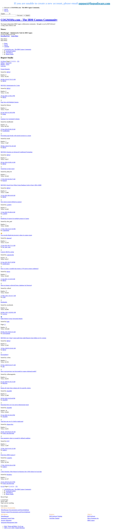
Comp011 (9, 458)
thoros (8, 271)
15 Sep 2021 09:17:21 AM (8, 245)
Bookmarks (4, 302)
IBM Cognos (91, 520)
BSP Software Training (55, 516)
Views (7, 64)
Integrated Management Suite (9, 522)
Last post (3, 66)
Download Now (5, 36)
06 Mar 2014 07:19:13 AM (8, 79)
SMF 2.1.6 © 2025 (9, 528)
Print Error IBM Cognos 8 (8, 455)
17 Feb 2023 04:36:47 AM (8, 179)
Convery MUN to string (7, 252)
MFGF (8, 72)
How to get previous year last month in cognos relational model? (18, 371)
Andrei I (4, 450)
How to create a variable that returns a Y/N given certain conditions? (20, 268)
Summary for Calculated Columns (10, 119)
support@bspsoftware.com (94, 3)
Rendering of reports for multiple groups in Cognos (15, 218)
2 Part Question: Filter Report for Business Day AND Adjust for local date (21, 471)
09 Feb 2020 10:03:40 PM (8, 398)
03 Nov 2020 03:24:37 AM (8, 365)
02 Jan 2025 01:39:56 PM (8, 112)
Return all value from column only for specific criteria (16, 388)
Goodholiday (6, 131)
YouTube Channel (54, 518)
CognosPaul (5, 230)
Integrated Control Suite (7, 518)
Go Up (2, 486)
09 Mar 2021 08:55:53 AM (8, 332)
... (16, 61)
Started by (8, 63)
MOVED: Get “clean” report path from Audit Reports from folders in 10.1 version (23, 338)
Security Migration (6, 520)
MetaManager (5, 516)
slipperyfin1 (10, 424)
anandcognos (6, 264)
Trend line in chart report (7, 168)
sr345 (4, 297)
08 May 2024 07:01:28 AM (8, 146)
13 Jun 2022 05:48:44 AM (8, 212)
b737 (8, 441)
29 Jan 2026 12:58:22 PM (8, 96)
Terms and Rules (12, 526)
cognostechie (10, 255)
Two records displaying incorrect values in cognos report (16, 235)
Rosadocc (9, 474)
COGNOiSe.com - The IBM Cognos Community (29, 19)
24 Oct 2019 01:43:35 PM (8, 482)
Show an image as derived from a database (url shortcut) (16, 285)
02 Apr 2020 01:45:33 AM (8, 381)
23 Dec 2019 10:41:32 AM (8, 448)
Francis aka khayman (8, 433)
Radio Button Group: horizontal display (12, 318)
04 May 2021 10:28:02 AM (8, 312)
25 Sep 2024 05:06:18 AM (8, 129)
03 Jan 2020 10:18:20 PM (8, 415)
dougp (4, 114)
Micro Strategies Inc (93, 518)
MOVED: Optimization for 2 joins (10, 85)
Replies (3, 64)
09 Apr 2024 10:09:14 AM (8, 162)
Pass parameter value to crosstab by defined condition (15, 438)
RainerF (4, 180)
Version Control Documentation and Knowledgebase (15, 512)
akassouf (9, 238)
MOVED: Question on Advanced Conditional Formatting (16, 152)
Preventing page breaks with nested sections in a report (16, 135)
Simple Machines (20, 528)
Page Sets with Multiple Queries (10, 102)
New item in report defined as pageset (11, 202)
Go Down (3, 61)
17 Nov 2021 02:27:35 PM (8, 229)
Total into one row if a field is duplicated (12, 421)
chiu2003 (9, 391)
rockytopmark (6, 333)
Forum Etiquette (5, 69)
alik (3, 366)
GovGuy (4, 314)
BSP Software (91, 516)
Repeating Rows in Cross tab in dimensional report (15, 404)
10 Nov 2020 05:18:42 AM (8, 348)
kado (8, 321)
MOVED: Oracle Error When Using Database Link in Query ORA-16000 (21, 185)
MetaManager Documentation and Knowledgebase (15, 510)
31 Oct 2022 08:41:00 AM (8, 195)
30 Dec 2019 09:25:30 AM (8, 432)
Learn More (14, 36)
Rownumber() (4, 354)
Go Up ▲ (20, 526)
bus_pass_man (6, 247)
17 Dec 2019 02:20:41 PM (8, 465)
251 (18, 61)
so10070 (9, 204)
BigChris (4, 383)
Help (5, 526)
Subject (3, 63)
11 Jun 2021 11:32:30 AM (8, 279)
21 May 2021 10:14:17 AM (8, 295)
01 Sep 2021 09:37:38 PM (8, 262)
